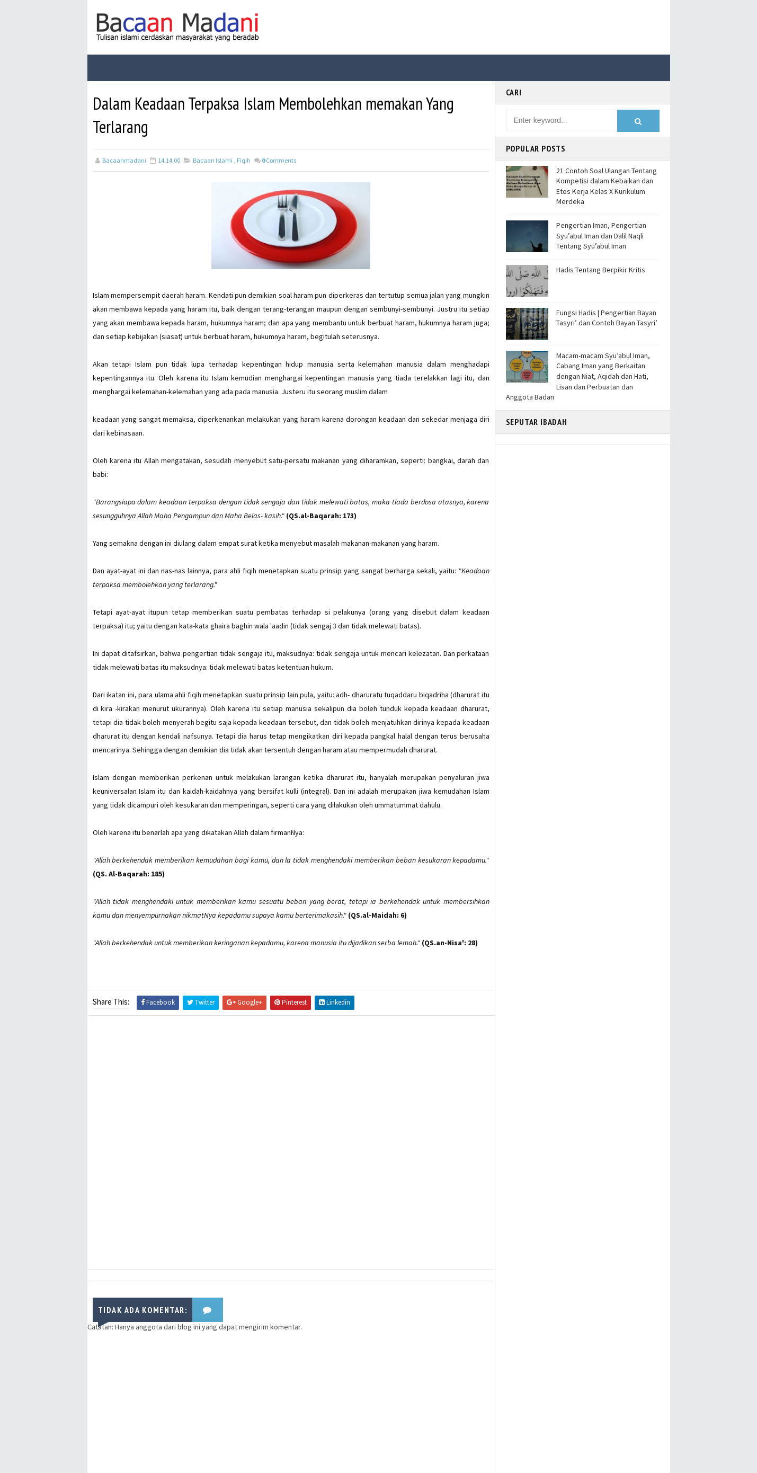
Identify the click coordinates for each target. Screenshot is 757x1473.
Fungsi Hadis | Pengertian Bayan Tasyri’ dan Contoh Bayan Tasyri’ (606, 318)
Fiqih (244, 160)
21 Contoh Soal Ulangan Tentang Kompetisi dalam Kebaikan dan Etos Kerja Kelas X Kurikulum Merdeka (606, 186)
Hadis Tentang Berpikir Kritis (600, 269)
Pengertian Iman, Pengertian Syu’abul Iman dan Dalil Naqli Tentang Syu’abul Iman (601, 235)
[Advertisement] (291, 1145)
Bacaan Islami (213, 160)
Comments (279, 160)
